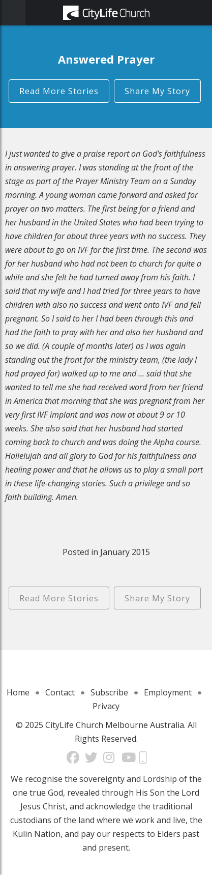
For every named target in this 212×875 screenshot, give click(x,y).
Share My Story (157, 91)
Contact (60, 692)
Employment (168, 692)
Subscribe (109, 692)
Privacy (106, 706)
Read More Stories (59, 91)
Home (18, 692)
